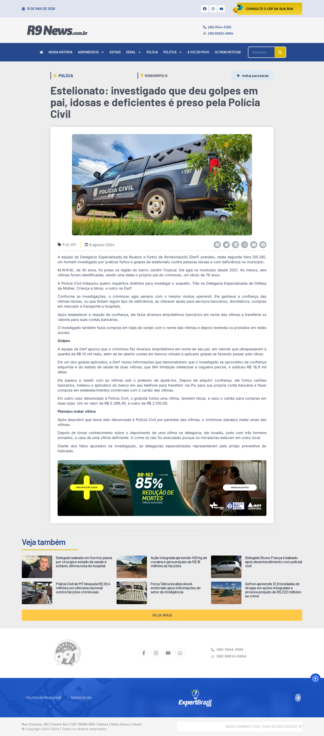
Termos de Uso (81, 698)
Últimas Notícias (228, 52)
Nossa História (60, 52)
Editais (115, 52)
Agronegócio (91, 52)
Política (172, 52)
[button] (217, 244)
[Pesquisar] (280, 52)
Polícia (152, 52)
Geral (133, 52)
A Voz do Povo (198, 52)
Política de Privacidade (43, 698)
